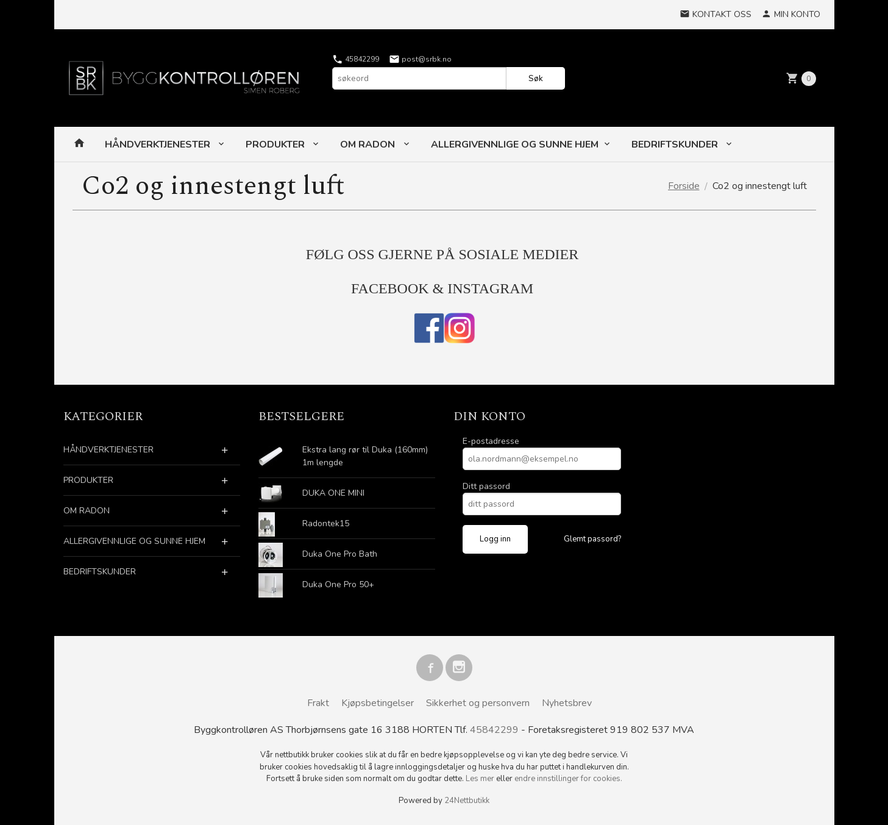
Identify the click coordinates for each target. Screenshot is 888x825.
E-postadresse (491, 441)
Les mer (481, 778)
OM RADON (368, 144)
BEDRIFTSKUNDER (675, 144)
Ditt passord (486, 486)
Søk (535, 78)
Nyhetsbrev (567, 703)
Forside (684, 186)
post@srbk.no (420, 59)
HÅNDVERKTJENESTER (159, 144)
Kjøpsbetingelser (377, 703)
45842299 (355, 59)
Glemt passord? (592, 539)
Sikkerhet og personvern (478, 703)
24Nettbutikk (466, 800)
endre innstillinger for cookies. (568, 778)
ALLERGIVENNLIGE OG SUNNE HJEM (515, 144)
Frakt (318, 703)
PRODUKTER (276, 144)
